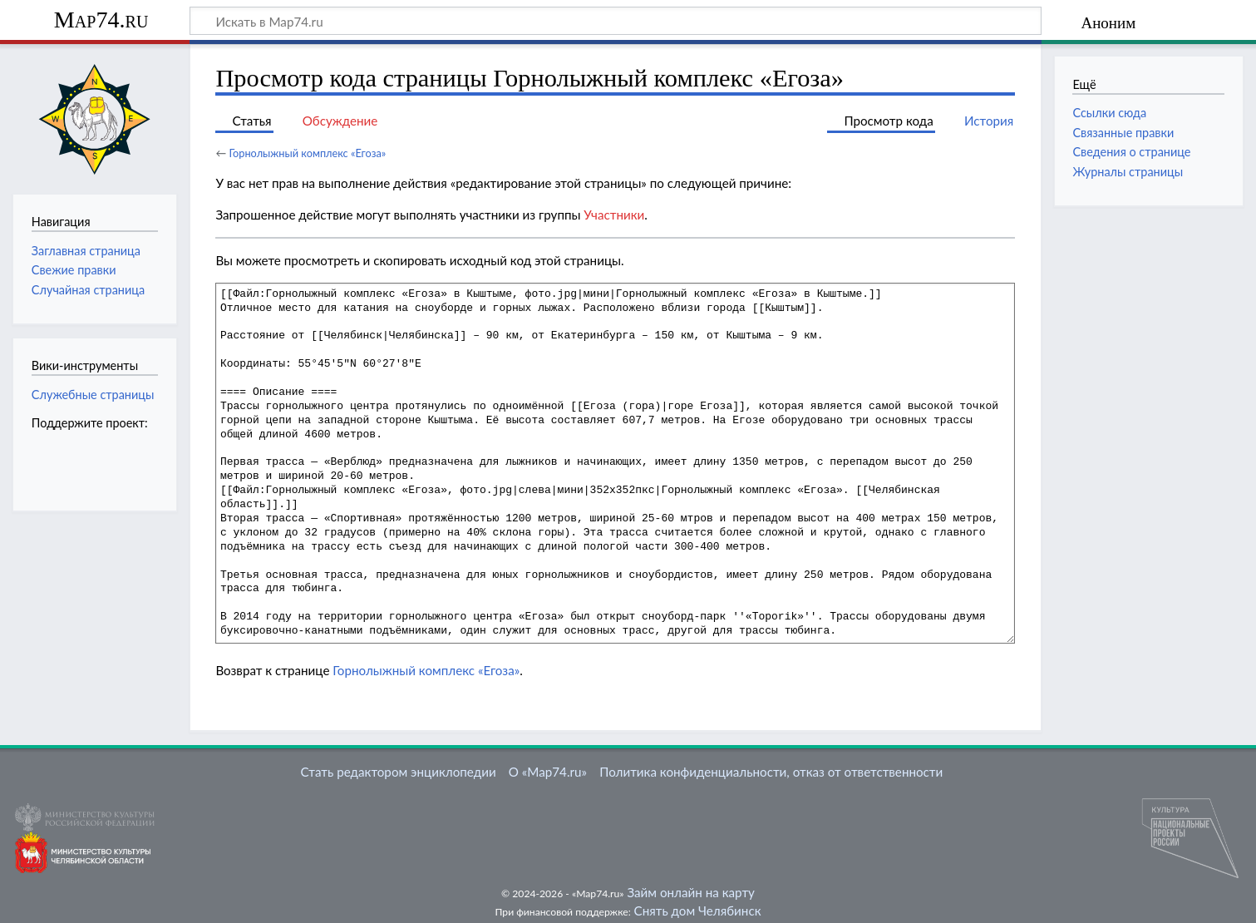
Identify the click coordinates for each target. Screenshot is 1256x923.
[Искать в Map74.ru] (615, 20)
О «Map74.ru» (548, 771)
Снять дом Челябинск (697, 910)
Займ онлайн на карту (690, 892)
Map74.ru (101, 19)
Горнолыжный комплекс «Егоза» (307, 153)
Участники (614, 214)
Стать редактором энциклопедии (398, 771)
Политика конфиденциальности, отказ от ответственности (771, 771)
